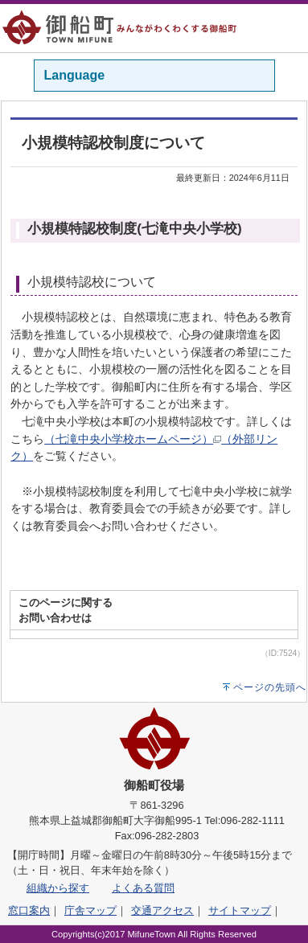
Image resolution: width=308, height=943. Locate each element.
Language (74, 75)
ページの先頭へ (269, 687)
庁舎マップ (90, 910)
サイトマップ (239, 910)
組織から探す (58, 888)
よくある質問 (143, 888)
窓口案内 (29, 910)
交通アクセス (162, 910)
